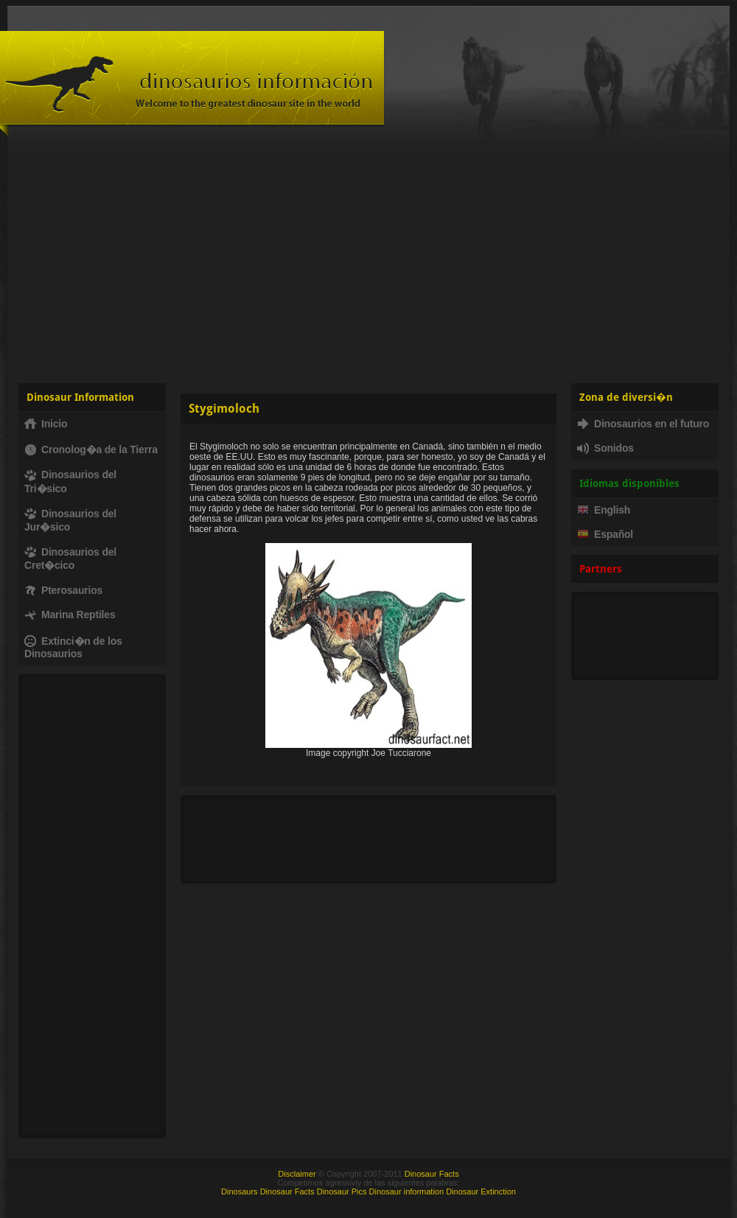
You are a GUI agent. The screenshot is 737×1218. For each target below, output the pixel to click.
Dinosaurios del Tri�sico (70, 481)
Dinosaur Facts (432, 1173)
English (603, 510)
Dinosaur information (406, 1191)
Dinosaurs (239, 1191)
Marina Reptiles (69, 614)
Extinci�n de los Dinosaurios (73, 647)
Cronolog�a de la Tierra (91, 449)
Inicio (45, 424)
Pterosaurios (63, 590)
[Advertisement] (368, 258)
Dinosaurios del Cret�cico (70, 558)
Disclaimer (296, 1173)
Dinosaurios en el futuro (643, 424)
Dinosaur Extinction (481, 1191)
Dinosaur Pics (342, 1191)
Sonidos (605, 448)
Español (605, 534)
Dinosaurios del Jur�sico (70, 520)
